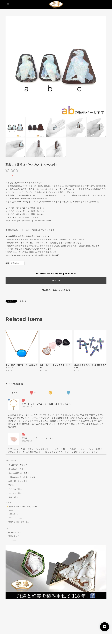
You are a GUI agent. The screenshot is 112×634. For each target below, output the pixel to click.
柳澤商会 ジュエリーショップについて (23, 507)
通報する (23, 301)
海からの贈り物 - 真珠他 (18, 473)
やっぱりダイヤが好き (17, 465)
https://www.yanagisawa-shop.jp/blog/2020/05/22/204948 (32, 255)
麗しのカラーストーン (17, 469)
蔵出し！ (12, 485)
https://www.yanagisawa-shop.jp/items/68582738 (28, 221)
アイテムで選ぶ (15, 489)
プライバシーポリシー (17, 518)
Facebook (12, 540)
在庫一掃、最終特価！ (17, 481)
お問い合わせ (13, 514)
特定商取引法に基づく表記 (18, 522)
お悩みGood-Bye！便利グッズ (21, 477)
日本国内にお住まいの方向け (56, 290)
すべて (15, 393)
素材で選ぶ (13, 497)
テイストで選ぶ (15, 493)
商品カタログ (13, 536)
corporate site (14, 532)
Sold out (56, 280)
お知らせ (11, 510)
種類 (7, 263)
